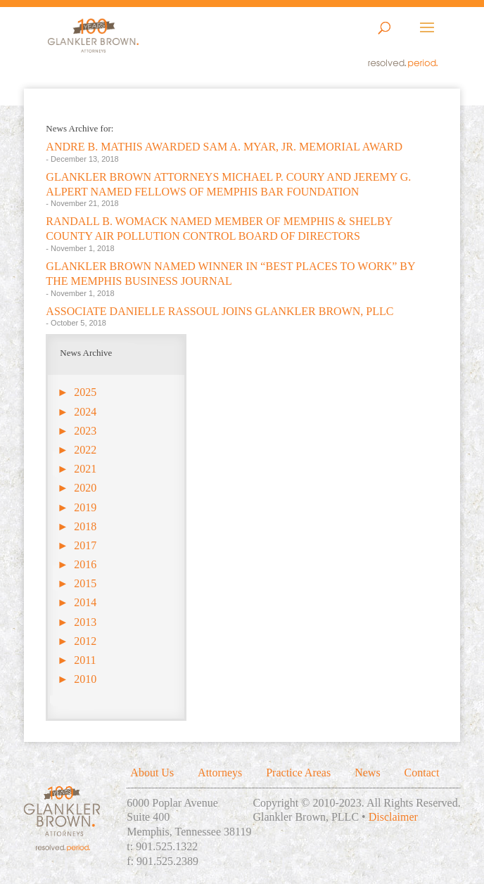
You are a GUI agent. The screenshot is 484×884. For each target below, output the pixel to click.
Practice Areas (298, 773)
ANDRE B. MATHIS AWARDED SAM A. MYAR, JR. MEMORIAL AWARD (224, 147)
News (367, 773)
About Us (152, 773)
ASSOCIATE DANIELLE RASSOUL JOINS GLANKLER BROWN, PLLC (219, 311)
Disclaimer (393, 817)
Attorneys (220, 773)
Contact (422, 773)
